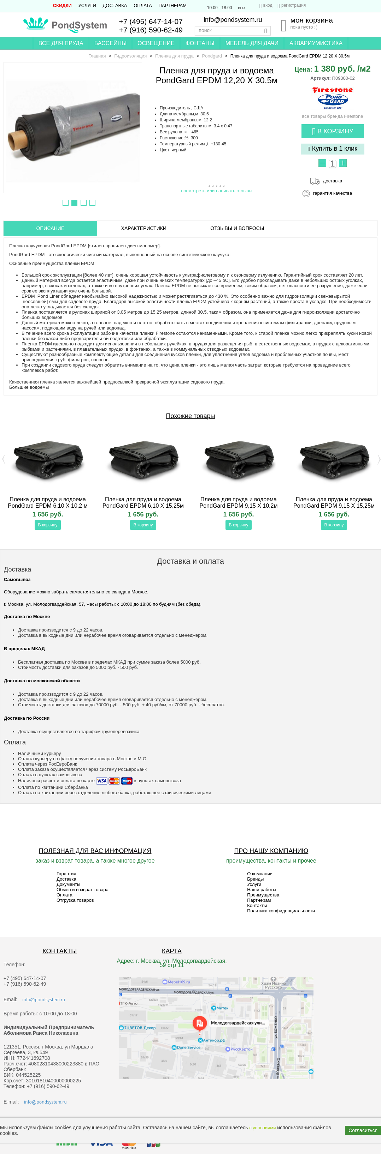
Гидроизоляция (130, 56)
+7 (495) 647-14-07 (150, 21)
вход (267, 5)
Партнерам (173, 5)
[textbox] (233, 30)
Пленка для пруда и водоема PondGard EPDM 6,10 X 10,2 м (47, 502)
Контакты (257, 905)
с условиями (262, 1127)
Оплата (143, 5)
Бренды (255, 879)
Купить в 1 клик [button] (332, 148)
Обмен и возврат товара (83, 889)
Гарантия (66, 873)
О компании (259, 873)
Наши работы (261, 889)
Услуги (87, 5)
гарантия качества (332, 193)
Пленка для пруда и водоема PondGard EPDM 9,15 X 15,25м (334, 502)
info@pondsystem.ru (233, 19)
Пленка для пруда (174, 56)
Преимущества (263, 895)
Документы (68, 884)
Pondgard (212, 56)
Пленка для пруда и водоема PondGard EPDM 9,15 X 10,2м (239, 502)
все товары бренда (332, 113)
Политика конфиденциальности (281, 910)
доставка (332, 180)
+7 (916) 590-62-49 (150, 30)
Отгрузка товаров (75, 900)
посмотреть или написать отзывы (216, 190)
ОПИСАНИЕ (50, 228)
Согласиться (362, 1130)
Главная (97, 56)
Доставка (115, 5)
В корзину (332, 132)
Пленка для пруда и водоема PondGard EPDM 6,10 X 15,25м (143, 502)
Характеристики (143, 228)
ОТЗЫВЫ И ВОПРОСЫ (237, 228)
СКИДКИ (62, 5)
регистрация (293, 5)
